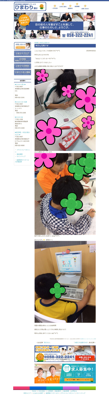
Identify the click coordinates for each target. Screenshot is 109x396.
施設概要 (19, 154)
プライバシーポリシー (68, 393)
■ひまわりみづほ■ (21, 102)
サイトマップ (21, 156)
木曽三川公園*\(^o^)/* (81, 342)
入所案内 (50, 391)
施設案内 (58, 391)
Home (34, 391)
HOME (36, 42)
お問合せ (74, 391)
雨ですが (47, 342)
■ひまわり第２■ (20, 84)
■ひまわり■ (19, 117)
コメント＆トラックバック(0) (89, 338)
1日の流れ (41, 391)
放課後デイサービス (52, 393)
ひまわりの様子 (38, 393)
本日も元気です (45, 42)
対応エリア (27, 393)
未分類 (81, 338)
